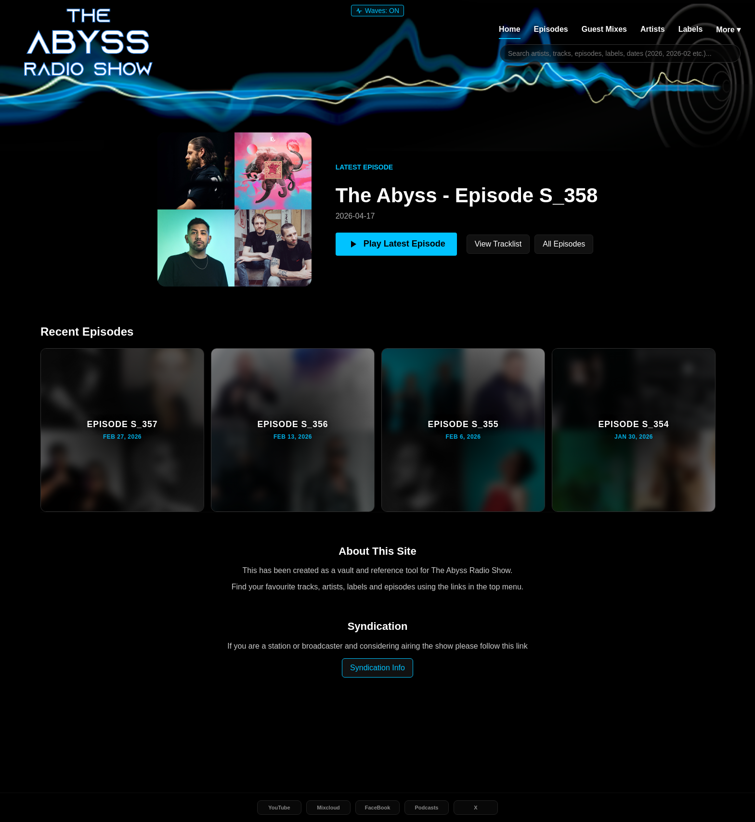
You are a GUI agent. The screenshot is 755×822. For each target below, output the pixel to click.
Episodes (551, 29)
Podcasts (427, 807)
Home (509, 29)
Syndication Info (377, 668)
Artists (652, 29)
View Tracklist (498, 244)
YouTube (279, 807)
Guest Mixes (604, 29)
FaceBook (378, 807)
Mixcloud (328, 807)
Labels (690, 29)
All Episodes (564, 244)
